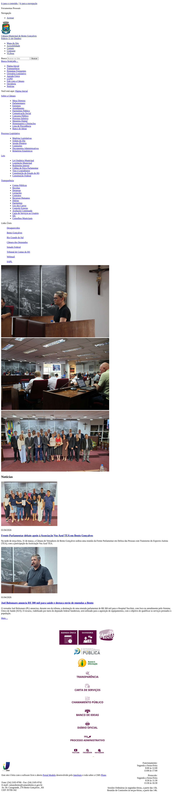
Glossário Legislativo (16, 73)
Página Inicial (13, 66)
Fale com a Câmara (15, 81)
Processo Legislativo (10, 133)
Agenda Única (13, 76)
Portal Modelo (49, 775)
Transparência (13, 68)
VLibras (10, 53)
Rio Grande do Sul (15, 237)
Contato (10, 48)
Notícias (10, 86)
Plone (103, 775)
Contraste (11, 51)
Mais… (4, 618)
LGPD (10, 78)
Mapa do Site (13, 43)
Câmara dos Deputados (17, 242)
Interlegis (77, 775)
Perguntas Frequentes (16, 71)
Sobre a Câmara (8, 96)
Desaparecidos (13, 228)
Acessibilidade (13, 46)
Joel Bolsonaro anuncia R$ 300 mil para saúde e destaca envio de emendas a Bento (47, 602)
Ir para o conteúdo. (9, 3)
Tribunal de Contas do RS (18, 252)
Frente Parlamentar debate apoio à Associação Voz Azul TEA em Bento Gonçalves (47, 535)
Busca (4, 58)
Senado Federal (14, 247)
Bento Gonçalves (14, 233)
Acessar (10, 18)
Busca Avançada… (9, 61)
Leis (3, 155)
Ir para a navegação (28, 3)
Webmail (11, 257)
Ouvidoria (11, 84)
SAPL (9, 261)
